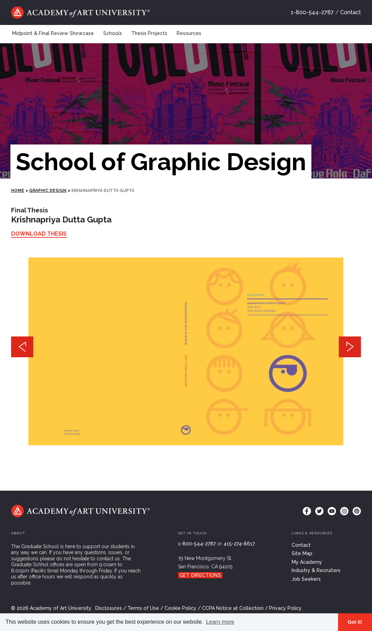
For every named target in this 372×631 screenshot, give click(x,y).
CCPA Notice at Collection (233, 608)
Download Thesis (39, 233)
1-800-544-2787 (312, 12)
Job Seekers (306, 579)
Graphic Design (48, 190)
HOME (17, 190)
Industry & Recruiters (316, 570)
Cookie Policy (180, 608)
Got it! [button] (355, 622)
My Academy (307, 562)
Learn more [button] (220, 622)
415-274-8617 (239, 543)
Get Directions (200, 575)
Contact (350, 12)
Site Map (302, 553)
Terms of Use (143, 608)
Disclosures (108, 608)
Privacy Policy (285, 608)
